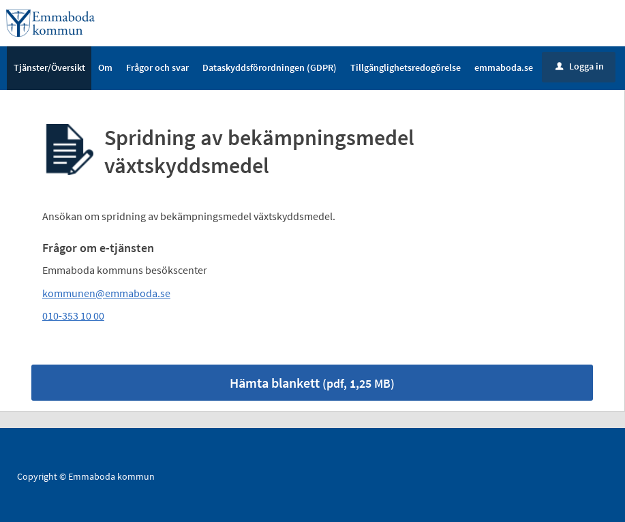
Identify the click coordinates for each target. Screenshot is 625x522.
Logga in (579, 66)
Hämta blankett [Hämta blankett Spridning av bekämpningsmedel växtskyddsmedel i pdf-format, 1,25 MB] (312, 382)
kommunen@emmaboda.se (106, 293)
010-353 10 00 (73, 316)
